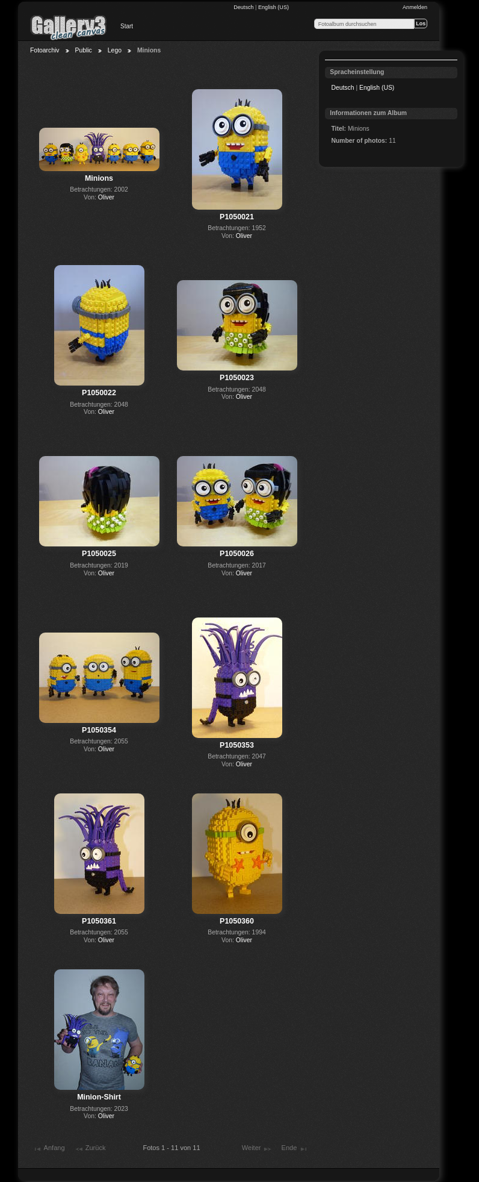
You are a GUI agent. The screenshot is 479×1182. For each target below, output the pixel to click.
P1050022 (99, 393)
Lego (115, 50)
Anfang (48, 1149)
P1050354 (99, 730)
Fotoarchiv (45, 50)
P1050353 (237, 745)
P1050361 (99, 921)
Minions (99, 178)
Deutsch (244, 7)
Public (83, 50)
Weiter (257, 1149)
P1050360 (237, 921)
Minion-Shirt (99, 1097)
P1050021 (237, 217)
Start (126, 26)
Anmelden (415, 7)
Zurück (90, 1149)
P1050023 (237, 378)
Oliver (106, 197)
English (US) (273, 7)
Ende (295, 1149)
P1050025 (99, 553)
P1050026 (237, 553)
